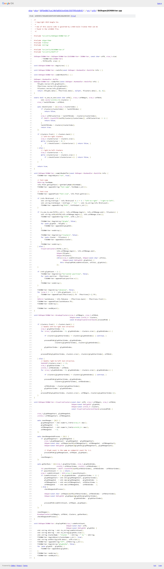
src (88, 10)
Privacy (19, 566)
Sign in (159, 3)
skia (30, 10)
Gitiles (13, 566)
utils (94, 10)
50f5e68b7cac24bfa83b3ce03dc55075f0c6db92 (61, 10)
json (160, 565)
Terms (25, 566)
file (73, 16)
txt (155, 565)
